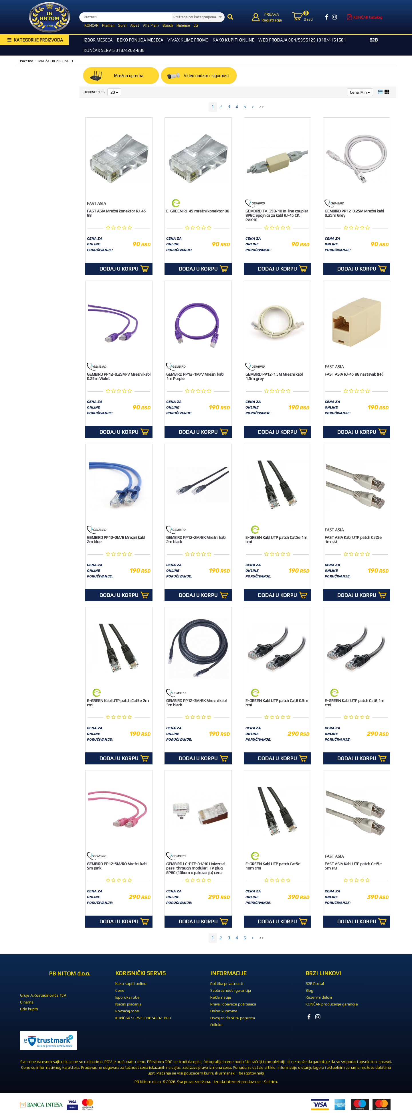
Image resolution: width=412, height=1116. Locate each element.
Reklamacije (220, 997)
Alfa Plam (151, 25)
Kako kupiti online (233, 40)
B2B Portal (315, 983)
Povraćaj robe (127, 1011)
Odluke (216, 1024)
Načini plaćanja (128, 1004)
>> (261, 106)
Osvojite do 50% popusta (232, 1018)
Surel (122, 25)
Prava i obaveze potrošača (233, 1004)
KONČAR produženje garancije (332, 1004)
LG (196, 25)
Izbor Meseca (98, 40)
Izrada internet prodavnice (237, 1081)
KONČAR (91, 25)
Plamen (108, 25)
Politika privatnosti (226, 983)
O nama (26, 1002)
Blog (309, 990)
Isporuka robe (127, 997)
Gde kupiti (29, 1009)
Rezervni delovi (319, 997)
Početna (26, 61)
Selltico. (271, 1081)
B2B (373, 40)
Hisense (183, 25)
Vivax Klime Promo (188, 40)
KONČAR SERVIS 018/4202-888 (114, 50)
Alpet (134, 25)
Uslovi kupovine (223, 1011)
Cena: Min (360, 92)
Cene (119, 990)
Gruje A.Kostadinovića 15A (43, 995)
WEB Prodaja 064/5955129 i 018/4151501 (302, 40)
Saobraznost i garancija (230, 990)
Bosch (168, 25)
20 (114, 92)
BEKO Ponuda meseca (140, 40)
